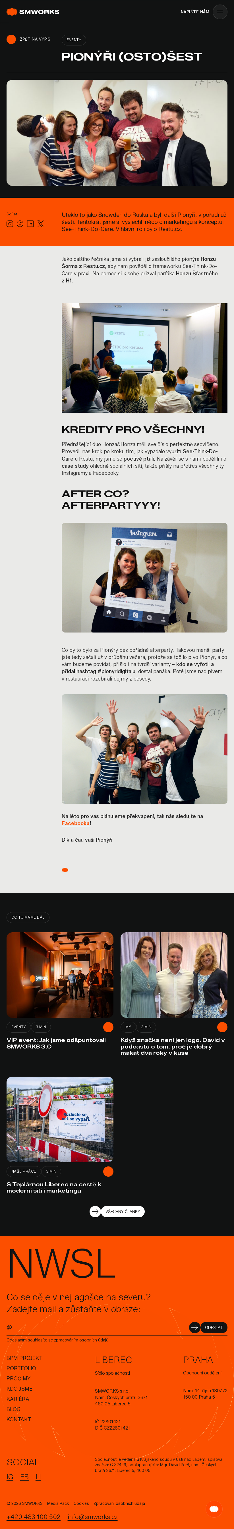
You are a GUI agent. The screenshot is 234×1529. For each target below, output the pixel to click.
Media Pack (58, 1503)
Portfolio (21, 1368)
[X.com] (40, 223)
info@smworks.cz (93, 1517)
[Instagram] (10, 223)
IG (10, 1477)
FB (24, 1477)
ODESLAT (214, 1327)
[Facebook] (20, 223)
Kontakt (19, 1419)
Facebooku (76, 823)
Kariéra (18, 1399)
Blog (13, 1409)
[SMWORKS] (34, 12)
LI (38, 1477)
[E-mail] (100, 1327)
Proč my (18, 1379)
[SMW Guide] (214, 1509)
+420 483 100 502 (34, 1517)
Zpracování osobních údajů (119, 1503)
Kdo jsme (19, 1389)
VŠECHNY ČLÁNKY (122, 1211)
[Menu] (220, 12)
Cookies (81, 1503)
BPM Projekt (24, 1358)
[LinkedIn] (30, 223)
